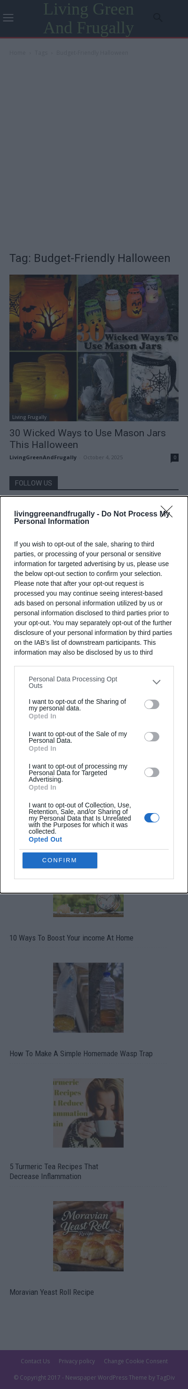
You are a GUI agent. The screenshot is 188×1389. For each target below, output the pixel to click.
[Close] (170, 514)
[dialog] (94, 694)
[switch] (151, 704)
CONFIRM (60, 860)
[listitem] (94, 682)
